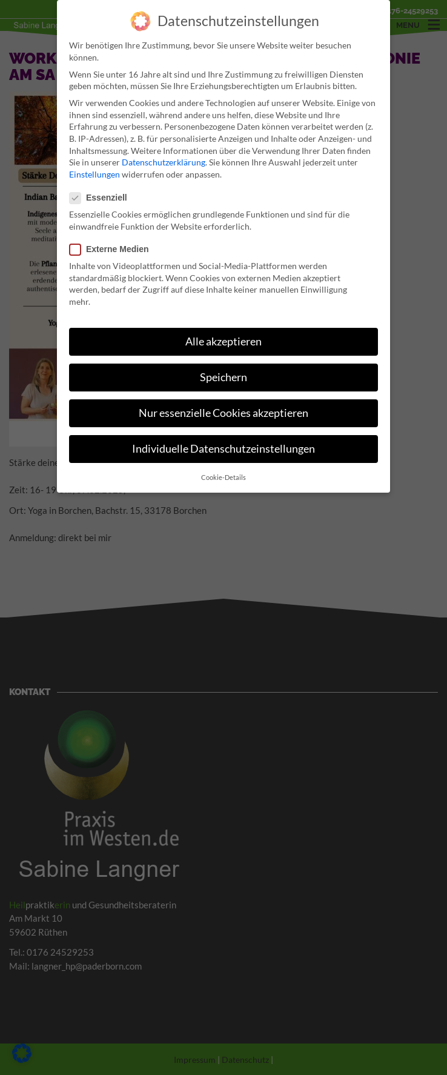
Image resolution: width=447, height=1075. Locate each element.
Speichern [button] (223, 374)
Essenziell (102, 195)
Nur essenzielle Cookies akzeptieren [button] (223, 410)
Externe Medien (112, 246)
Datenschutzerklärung (163, 160)
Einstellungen (94, 171)
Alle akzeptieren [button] (223, 338)
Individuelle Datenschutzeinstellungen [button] (223, 446)
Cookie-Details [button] (223, 474)
